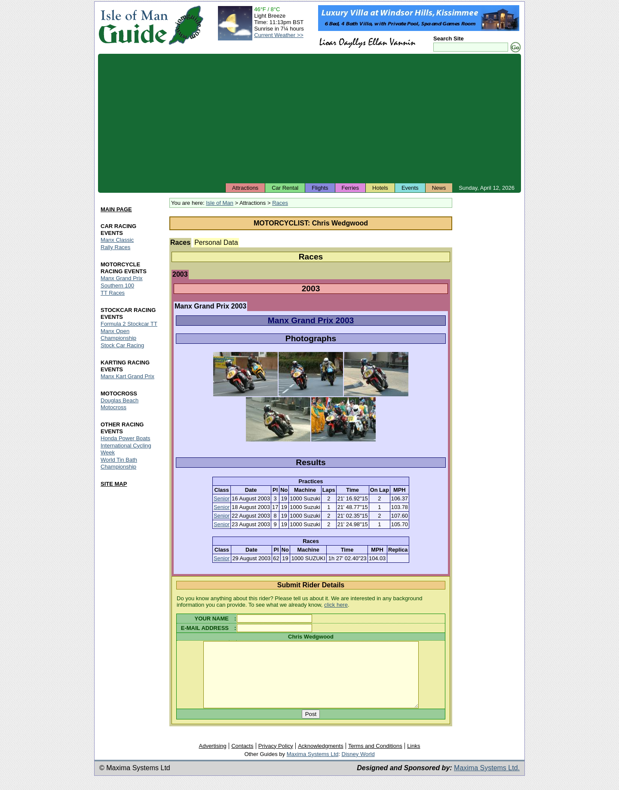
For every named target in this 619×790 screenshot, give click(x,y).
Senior (222, 498)
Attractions (245, 188)
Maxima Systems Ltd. (487, 780)
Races (280, 203)
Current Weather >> (278, 35)
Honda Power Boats (125, 438)
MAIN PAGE (116, 209)
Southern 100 (117, 285)
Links (413, 759)
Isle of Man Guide (133, 25)
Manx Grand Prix (122, 278)
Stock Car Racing (122, 345)
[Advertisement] (309, 118)
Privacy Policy (275, 759)
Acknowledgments (320, 759)
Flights (320, 188)
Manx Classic (117, 240)
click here (336, 605)
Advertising (212, 759)
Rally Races (115, 247)
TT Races (113, 293)
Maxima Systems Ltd (313, 767)
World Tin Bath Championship (119, 463)
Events (410, 188)
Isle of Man (219, 203)
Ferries (350, 188)
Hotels (380, 188)
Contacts (242, 759)
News (439, 188)
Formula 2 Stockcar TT (129, 324)
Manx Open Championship (118, 334)
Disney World (358, 767)
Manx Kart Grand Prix (127, 376)
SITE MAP (114, 484)
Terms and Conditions (375, 759)
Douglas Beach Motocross (119, 403)
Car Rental (285, 188)
